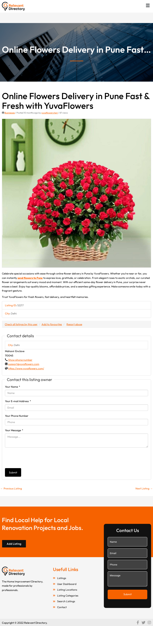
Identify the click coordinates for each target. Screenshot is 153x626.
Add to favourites (52, 324)
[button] (148, 5)
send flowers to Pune (30, 278)
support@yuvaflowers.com (23, 364)
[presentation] (34, 457)
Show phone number (20, 360)
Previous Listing (11, 488)
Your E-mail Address (18, 401)
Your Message (14, 430)
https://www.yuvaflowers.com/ (26, 368)
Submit (13, 472)
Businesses (10, 112)
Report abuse (74, 324)
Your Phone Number (16, 416)
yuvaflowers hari (49, 112)
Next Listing (144, 488)
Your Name (12, 386)
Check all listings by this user (21, 324)
